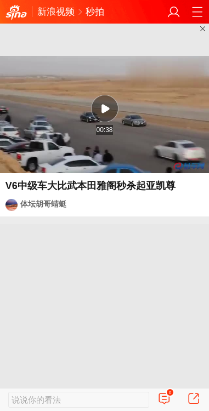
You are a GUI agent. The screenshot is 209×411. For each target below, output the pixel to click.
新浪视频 (56, 12)
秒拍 (95, 12)
